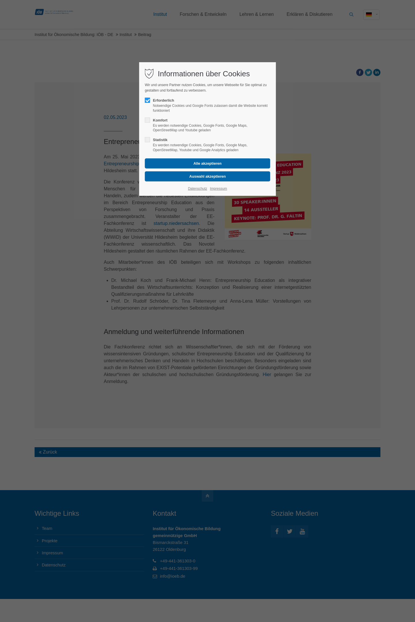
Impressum (218, 189)
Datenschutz (197, 189)
